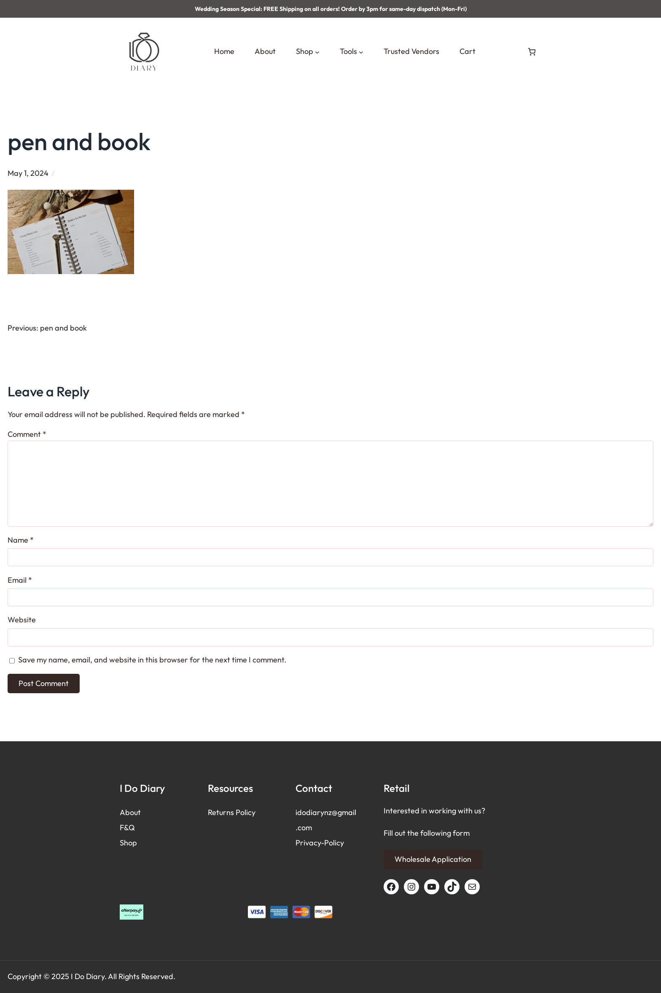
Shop (128, 843)
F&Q (127, 827)
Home (224, 51)
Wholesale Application (433, 859)
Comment (27, 434)
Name (21, 540)
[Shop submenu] (317, 51)
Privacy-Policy (320, 843)
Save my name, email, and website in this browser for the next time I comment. (152, 660)
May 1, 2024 (28, 173)
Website (22, 619)
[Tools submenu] (361, 51)
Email (20, 580)
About (130, 812)
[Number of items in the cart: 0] (531, 51)
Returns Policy (231, 812)
